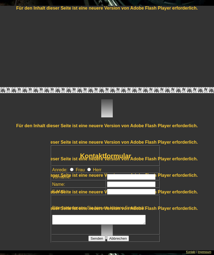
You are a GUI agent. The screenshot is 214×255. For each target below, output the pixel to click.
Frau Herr (85, 169)
